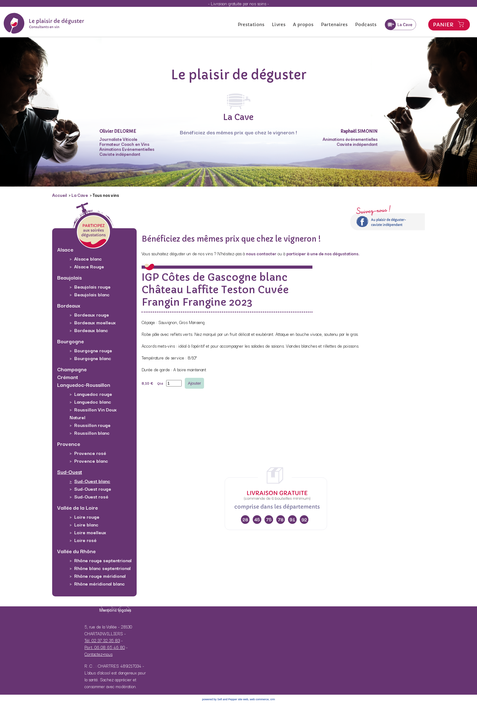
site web (243, 699)
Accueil (60, 195)
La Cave (80, 195)
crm (272, 699)
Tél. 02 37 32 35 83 (102, 640)
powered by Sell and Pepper (219, 699)
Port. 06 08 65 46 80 (104, 647)
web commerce (259, 699)
